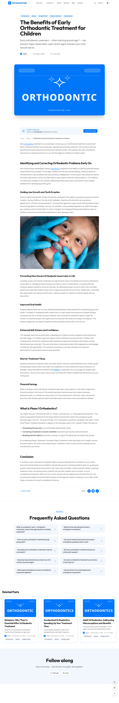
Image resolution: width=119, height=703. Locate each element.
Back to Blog (25, 491)
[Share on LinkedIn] (93, 491)
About (59, 3)
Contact (80, 3)
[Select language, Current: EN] (101, 2)
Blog (73, 3)
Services (40, 3)
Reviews (66, 3)
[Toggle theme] (95, 3)
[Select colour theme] (108, 3)
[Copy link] (97, 491)
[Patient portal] (114, 693)
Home (22, 138)
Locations (50, 3)
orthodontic (28, 144)
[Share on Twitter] (89, 491)
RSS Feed (54, 673)
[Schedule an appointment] (114, 687)
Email (66, 673)
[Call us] (114, 682)
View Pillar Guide (90, 131)
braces (57, 370)
